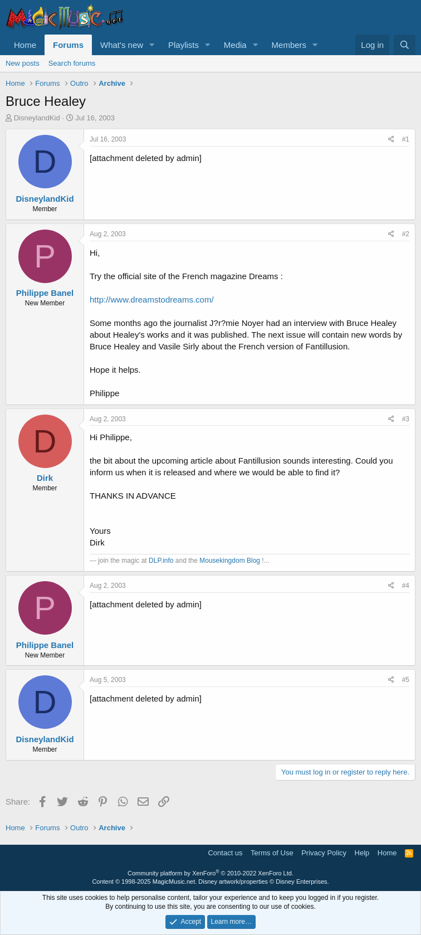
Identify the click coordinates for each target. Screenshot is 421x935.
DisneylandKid (37, 118)
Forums (68, 45)
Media (235, 45)
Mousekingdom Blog (229, 560)
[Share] (391, 139)
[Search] (404, 45)
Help (362, 853)
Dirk (45, 478)
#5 (405, 680)
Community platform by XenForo (210, 873)
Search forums (72, 63)
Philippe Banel (45, 293)
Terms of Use (272, 853)
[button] (152, 45)
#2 (405, 234)
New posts (23, 63)
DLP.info (161, 560)
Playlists (183, 45)
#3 (405, 419)
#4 (405, 586)
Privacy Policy (323, 853)
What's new (121, 45)
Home (25, 45)
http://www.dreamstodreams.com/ (152, 299)
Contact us (225, 853)
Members (289, 45)
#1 (405, 139)
